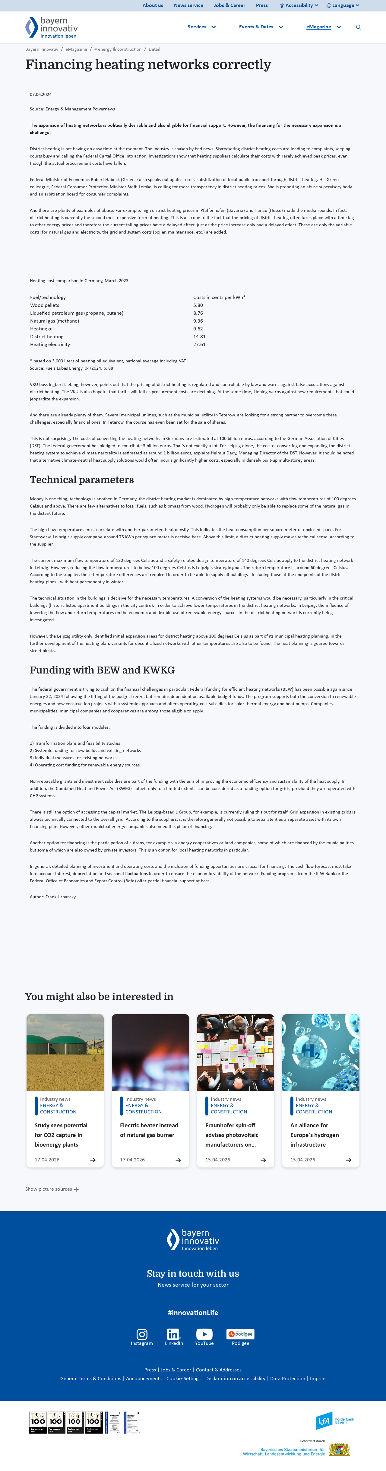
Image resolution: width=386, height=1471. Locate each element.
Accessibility (296, 5)
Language (340, 5)
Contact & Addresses (219, 1370)
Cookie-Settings (183, 1379)
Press (262, 5)
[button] (228, 27)
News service (188, 5)
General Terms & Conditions (91, 1379)
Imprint (318, 1379)
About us (153, 5)
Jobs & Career (229, 5)
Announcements (144, 1379)
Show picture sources (48, 1189)
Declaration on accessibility (236, 1379)
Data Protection (288, 1379)
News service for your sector (193, 1285)
